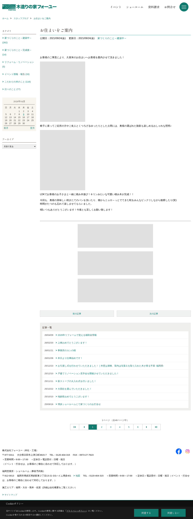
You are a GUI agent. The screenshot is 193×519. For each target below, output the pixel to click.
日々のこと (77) (13, 89)
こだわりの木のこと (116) (18, 81)
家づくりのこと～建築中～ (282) (17, 40)
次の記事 (154, 313)
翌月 (32, 128)
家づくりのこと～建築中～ (112, 38)
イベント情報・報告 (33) (17, 74)
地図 (78, 475)
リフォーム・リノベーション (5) (18, 64)
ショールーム (134, 7)
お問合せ (170, 7)
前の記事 (77, 313)
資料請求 (154, 7)
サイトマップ (11, 495)
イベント (116, 7)
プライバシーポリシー (76, 510)
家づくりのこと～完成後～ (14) (17, 52)
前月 (6, 128)
